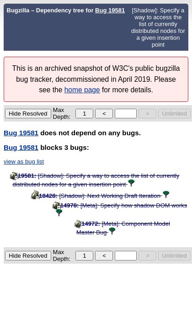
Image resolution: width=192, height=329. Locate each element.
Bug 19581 (110, 10)
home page (82, 90)
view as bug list (24, 161)
